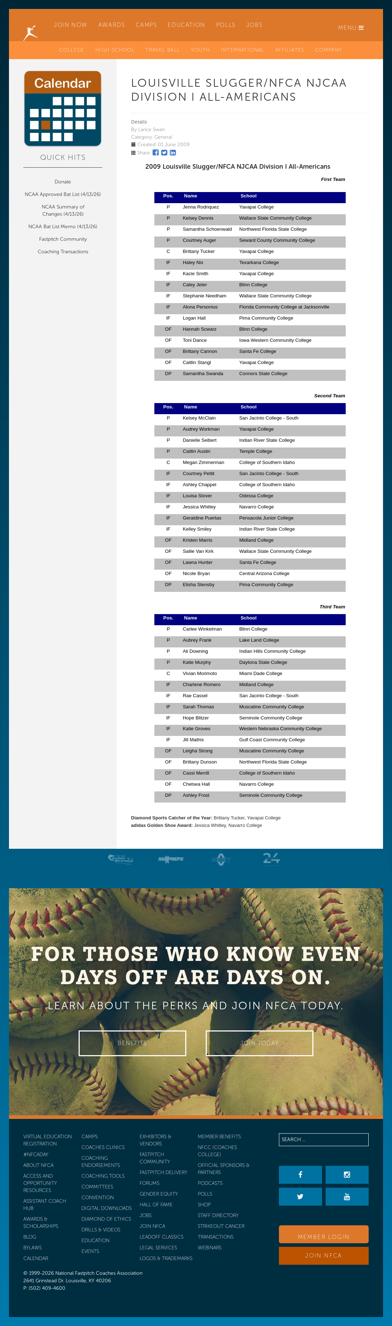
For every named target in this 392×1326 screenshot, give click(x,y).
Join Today (259, 1043)
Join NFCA (323, 1255)
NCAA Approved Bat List (52, 194)
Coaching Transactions (63, 252)
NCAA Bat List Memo (52, 227)
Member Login (324, 1237)
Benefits (132, 1043)
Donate (63, 182)
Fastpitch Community (63, 239)
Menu (351, 27)
